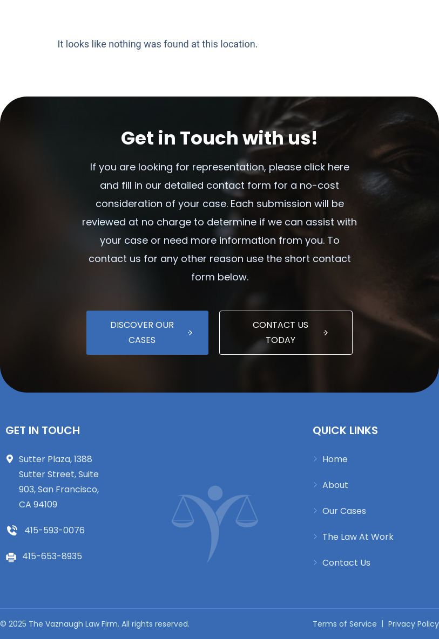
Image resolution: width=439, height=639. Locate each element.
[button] (200, 18)
